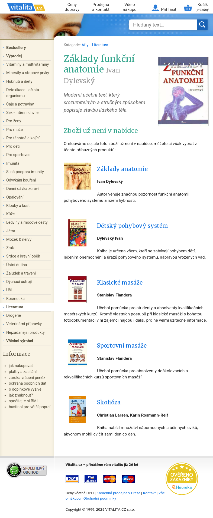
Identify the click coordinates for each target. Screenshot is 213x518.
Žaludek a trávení (21, 273)
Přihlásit (168, 9)
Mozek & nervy (18, 239)
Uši (9, 290)
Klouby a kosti (18, 205)
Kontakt (149, 493)
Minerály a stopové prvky (27, 73)
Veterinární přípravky (24, 324)
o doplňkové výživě (25, 389)
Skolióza (109, 402)
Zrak (10, 248)
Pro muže (14, 129)
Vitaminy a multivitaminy (27, 64)
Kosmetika (15, 298)
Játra (10, 231)
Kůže (10, 214)
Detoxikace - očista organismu (22, 93)
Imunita (13, 163)
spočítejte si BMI (23, 401)
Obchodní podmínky (99, 498)
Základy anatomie (122, 169)
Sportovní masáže (122, 345)
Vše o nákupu (130, 7)
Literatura (100, 45)
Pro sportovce (18, 155)
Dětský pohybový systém (132, 225)
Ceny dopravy (72, 7)
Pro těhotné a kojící (23, 138)
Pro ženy (13, 121)
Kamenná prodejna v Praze (118, 493)
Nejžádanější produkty (25, 332)
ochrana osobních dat (27, 383)
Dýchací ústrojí (19, 281)
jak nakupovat (21, 366)
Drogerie (13, 315)
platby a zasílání (23, 371)
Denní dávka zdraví (22, 188)
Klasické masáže (120, 282)
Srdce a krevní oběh (23, 256)
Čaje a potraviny (20, 104)
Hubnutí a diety (19, 81)
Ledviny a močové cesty (27, 222)
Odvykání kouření (21, 180)
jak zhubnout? (21, 395)
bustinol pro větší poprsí (29, 407)
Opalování (15, 197)
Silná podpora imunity (25, 172)
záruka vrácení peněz (27, 377)
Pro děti (13, 146)
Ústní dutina (16, 265)
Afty (85, 45)
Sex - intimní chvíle (22, 112)
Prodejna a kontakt (100, 7)
